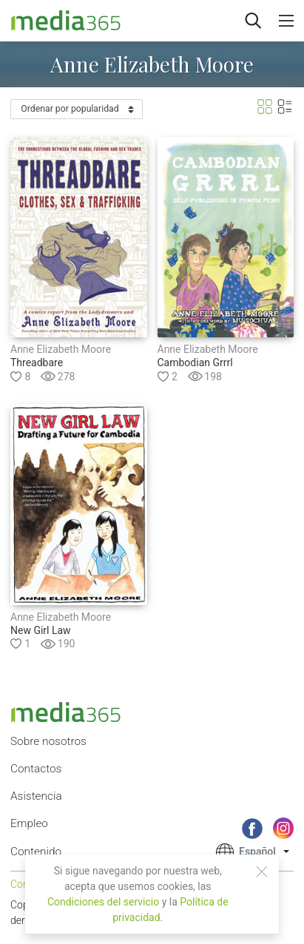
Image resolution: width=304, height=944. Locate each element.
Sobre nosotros (48, 741)
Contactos (35, 768)
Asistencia (36, 796)
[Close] (262, 871)
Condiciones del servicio (103, 902)
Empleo (29, 823)
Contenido (35, 851)
